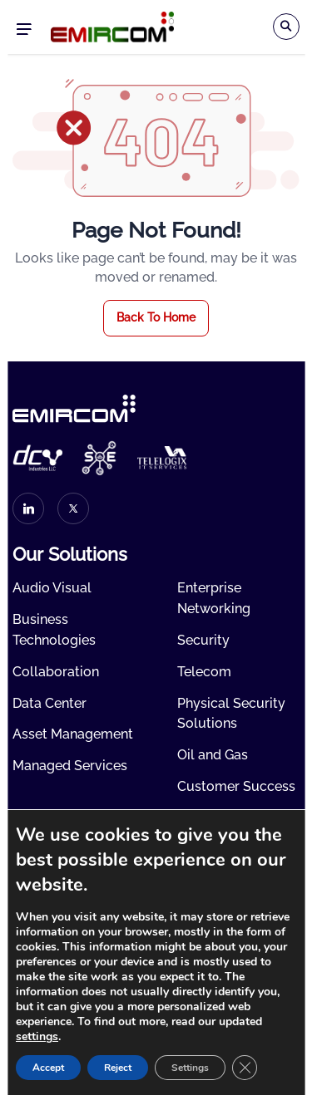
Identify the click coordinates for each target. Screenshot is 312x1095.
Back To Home (156, 317)
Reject (117, 1067)
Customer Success (236, 786)
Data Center (49, 703)
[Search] (286, 26)
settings (37, 1036)
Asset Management (72, 734)
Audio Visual (52, 588)
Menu (23, 30)
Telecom (204, 672)
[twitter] (73, 508)
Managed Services (69, 765)
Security (203, 640)
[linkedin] (28, 508)
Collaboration (55, 672)
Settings (190, 1067)
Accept (48, 1067)
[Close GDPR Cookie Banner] (244, 1067)
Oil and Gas (212, 755)
